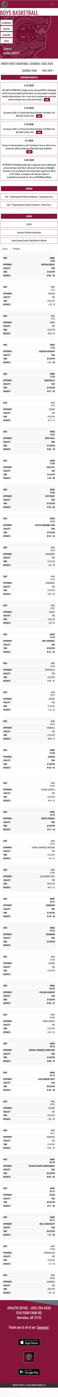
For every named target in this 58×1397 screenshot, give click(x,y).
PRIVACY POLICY (18, 1385)
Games (5, 248)
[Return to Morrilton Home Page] (4, 4)
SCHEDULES (7, 23)
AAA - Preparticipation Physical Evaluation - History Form (29, 204)
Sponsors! (43, 1327)
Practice (16, 248)
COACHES (7, 35)
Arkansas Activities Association (29, 232)
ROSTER (6, 29)
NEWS (6, 41)
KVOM (29, 224)
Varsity (7, 49)
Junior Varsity (11, 53)
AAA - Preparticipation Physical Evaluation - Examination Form (29, 196)
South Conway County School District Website (29, 240)
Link (46, 99)
